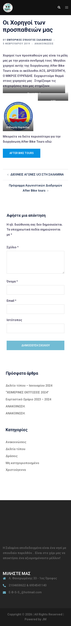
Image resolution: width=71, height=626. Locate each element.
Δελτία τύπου (15, 449)
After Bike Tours (21, 153)
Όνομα (12, 281)
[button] (58, 7)
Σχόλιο (13, 247)
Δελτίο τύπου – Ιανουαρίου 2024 (29, 385)
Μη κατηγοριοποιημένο (22, 463)
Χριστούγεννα (16, 470)
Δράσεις (12, 456)
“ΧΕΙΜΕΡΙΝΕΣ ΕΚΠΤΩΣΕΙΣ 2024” (27, 392)
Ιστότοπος (14, 320)
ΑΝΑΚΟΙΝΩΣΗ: (15, 406)
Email (11, 301)
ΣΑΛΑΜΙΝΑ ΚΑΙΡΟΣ (35, 525)
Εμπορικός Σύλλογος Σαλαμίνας (29, 40)
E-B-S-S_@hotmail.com (25, 592)
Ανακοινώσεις (44, 43)
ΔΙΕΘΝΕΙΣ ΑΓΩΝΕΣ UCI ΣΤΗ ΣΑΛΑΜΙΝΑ (37, 174)
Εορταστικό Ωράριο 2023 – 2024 (28, 399)
